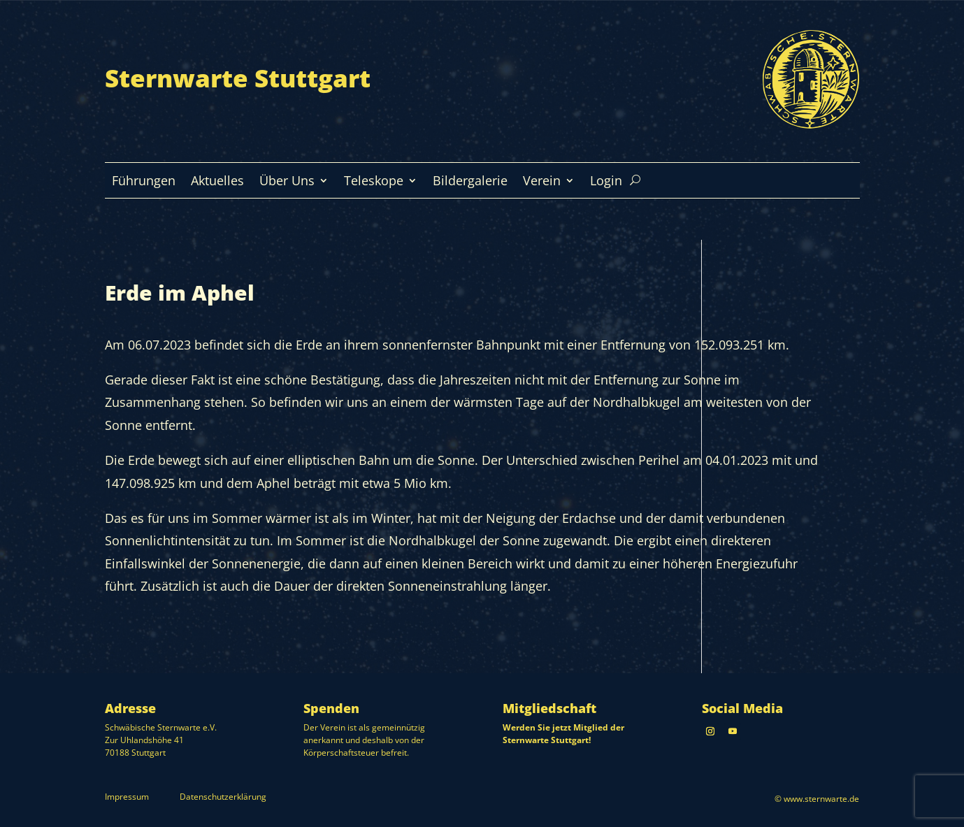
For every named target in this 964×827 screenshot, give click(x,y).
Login (606, 182)
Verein (542, 182)
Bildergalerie (470, 182)
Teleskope (373, 182)
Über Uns (287, 182)
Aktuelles (217, 182)
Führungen (143, 182)
